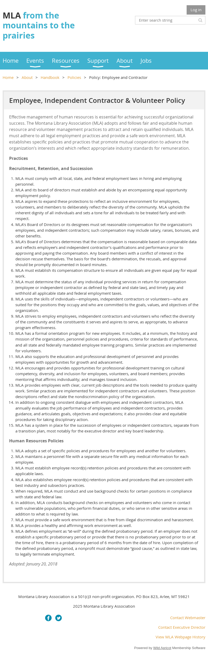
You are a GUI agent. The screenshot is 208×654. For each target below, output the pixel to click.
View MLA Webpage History (180, 636)
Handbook (50, 77)
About (27, 77)
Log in (196, 9)
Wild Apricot (162, 648)
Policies (74, 77)
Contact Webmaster (187, 617)
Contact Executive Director (181, 627)
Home (8, 77)
